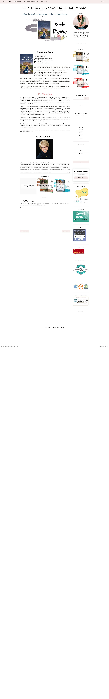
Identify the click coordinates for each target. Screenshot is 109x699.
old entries (66, 230)
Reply (21, 207)
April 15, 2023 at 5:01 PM (28, 201)
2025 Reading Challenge (81, 297)
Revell (49, 172)
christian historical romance (40, 172)
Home (4, 1)
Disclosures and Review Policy (31, 1)
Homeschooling (17, 1)
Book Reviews (44, 1)
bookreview (30, 172)
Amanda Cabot (23, 172)
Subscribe (81, 177)
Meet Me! (10, 1)
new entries (24, 230)
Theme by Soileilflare (103, 346)
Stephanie (25, 200)
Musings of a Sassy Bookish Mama (54, 8)
